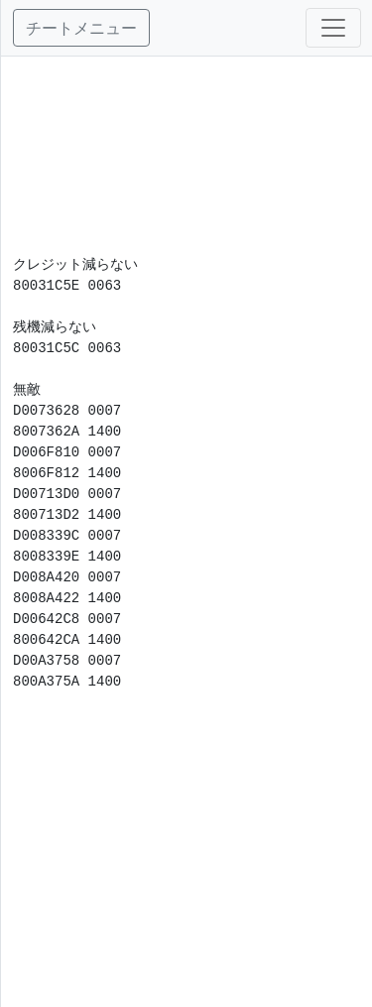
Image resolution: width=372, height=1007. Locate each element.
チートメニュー (81, 28)
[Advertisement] (187, 156)
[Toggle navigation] (333, 28)
